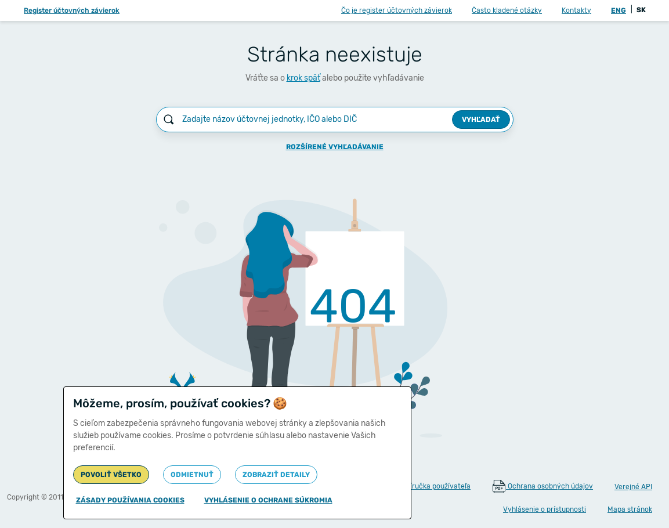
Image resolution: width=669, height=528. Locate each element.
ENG (618, 10)
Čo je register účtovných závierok (396, 10)
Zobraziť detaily (276, 475)
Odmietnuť (192, 475)
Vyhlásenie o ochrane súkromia (268, 500)
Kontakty (576, 10)
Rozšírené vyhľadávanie (335, 147)
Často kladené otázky (507, 10)
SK (641, 10)
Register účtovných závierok (72, 10)
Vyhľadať (481, 119)
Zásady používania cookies (130, 500)
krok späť (303, 78)
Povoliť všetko (111, 475)
